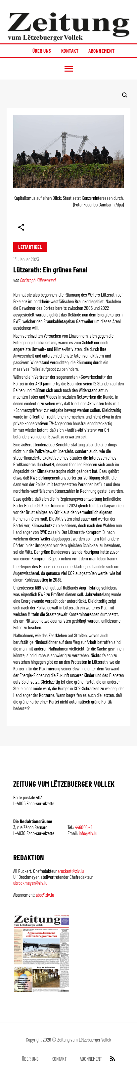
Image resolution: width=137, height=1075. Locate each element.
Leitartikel (30, 247)
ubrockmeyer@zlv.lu (30, 883)
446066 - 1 (83, 827)
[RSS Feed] (112, 1058)
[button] (68, 69)
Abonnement (101, 51)
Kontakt (70, 51)
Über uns (41, 51)
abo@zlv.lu (45, 895)
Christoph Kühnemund (38, 280)
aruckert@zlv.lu (71, 871)
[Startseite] (68, 26)
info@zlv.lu (88, 833)
